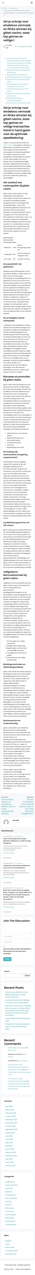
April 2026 (9, 1106)
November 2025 (11, 1123)
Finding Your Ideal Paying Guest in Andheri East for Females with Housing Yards (19, 1086)
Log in (8, 1244)
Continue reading (8, 853)
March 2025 (10, 1149)
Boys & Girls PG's (12, 1185)
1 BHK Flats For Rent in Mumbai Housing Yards (19, 1072)
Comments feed (12, 1251)
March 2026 (10, 1110)
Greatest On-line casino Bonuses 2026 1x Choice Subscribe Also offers (17, 1026)
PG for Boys (10, 1208)
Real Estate (10, 1218)
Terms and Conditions (23, 1269)
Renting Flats (10, 1221)
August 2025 (10, 1133)
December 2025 (11, 1120)
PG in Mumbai (11, 1215)
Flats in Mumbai (11, 1198)
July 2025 (9, 1136)
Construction (10, 1195)
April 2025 (9, 1146)
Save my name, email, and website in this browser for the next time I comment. (17, 951)
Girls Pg (8, 1202)
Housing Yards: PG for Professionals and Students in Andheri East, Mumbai (18, 1067)
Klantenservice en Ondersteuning (18, 103)
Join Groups (23, 1061)
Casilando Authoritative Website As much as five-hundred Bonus (16, 866)
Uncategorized (13, 8)
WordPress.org (11, 1254)
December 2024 (11, 1156)
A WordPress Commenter (17, 1048)
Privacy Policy (8, 1269)
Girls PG (8, 1205)
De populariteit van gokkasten (17, 75)
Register (9, 1241)
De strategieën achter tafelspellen (19, 77)
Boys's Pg (9, 1188)
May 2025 (9, 1143)
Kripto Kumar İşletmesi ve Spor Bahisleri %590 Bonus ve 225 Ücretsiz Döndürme (17, 841)
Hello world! (12, 1050)
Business (9, 1192)
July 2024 (9, 1159)
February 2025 (11, 1152)
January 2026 (11, 1116)
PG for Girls (10, 1211)
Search (7, 971)
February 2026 (11, 1113)
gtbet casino (7, 145)
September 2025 (11, 1129)
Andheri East (10, 1182)
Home (5, 8)
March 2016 (10, 1162)
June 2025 (9, 1139)
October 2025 (10, 1126)
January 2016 (10, 1166)
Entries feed (10, 1247)
